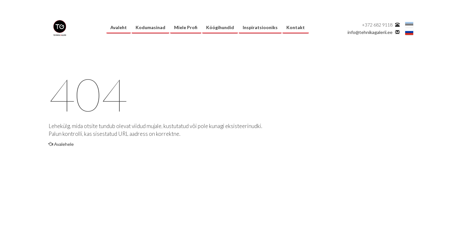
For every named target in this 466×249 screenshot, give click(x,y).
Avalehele (61, 144)
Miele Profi (185, 27)
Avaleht (118, 27)
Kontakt (295, 27)
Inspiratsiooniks (260, 27)
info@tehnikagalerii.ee (370, 32)
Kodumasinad (150, 27)
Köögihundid (220, 27)
